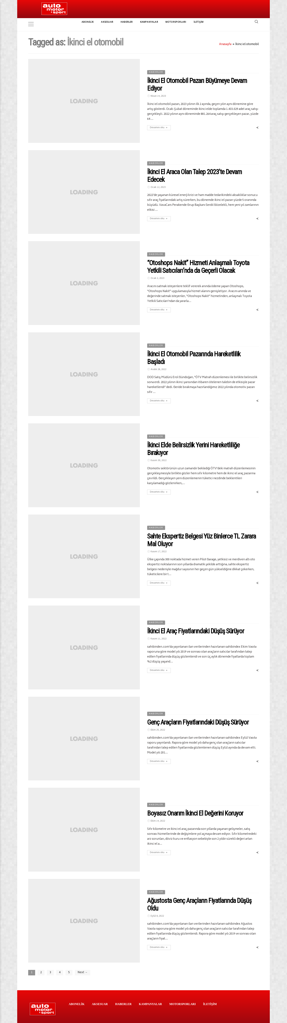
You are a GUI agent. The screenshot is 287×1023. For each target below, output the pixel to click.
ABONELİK (88, 21)
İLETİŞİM (199, 21)
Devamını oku (159, 122)
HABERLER (127, 21)
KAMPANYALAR (149, 21)
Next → (82, 967)
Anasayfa (225, 38)
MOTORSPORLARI (175, 21)
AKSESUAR (107, 21)
